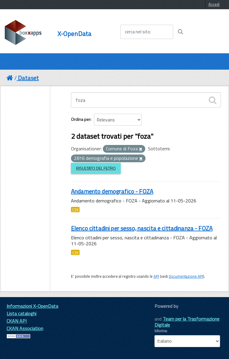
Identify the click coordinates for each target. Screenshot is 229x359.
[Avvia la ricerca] (180, 32)
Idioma (160, 331)
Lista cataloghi (21, 313)
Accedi (213, 4)
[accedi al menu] (206, 31)
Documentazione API (186, 276)
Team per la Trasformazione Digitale (186, 321)
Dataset (28, 77)
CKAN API (17, 320)
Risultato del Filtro (96, 168)
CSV (75, 209)
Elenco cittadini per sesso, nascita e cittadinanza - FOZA (142, 228)
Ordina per (80, 119)
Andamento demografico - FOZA (112, 191)
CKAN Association (25, 328)
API (156, 276)
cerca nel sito (137, 32)
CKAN (164, 313)
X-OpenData (74, 34)
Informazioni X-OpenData (32, 306)
